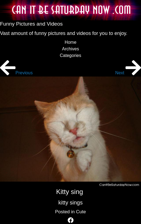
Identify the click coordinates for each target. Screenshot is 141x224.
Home (71, 42)
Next (128, 72)
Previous (16, 72)
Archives (70, 49)
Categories (70, 55)
